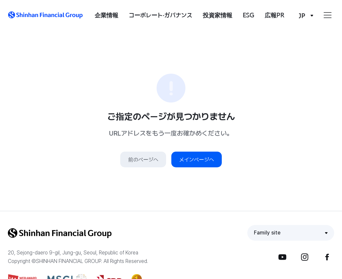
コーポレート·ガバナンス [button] (160, 14)
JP (302, 15)
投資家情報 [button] (217, 14)
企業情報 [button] (106, 14)
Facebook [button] (327, 257)
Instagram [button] (304, 257)
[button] (45, 15)
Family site (267, 233)
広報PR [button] (274, 14)
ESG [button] (248, 14)
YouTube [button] (282, 257)
